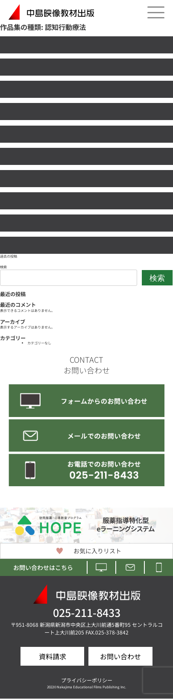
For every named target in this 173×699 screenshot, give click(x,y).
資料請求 (52, 656)
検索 (3, 266)
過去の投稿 (8, 256)
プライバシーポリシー (86, 680)
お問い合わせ (120, 656)
